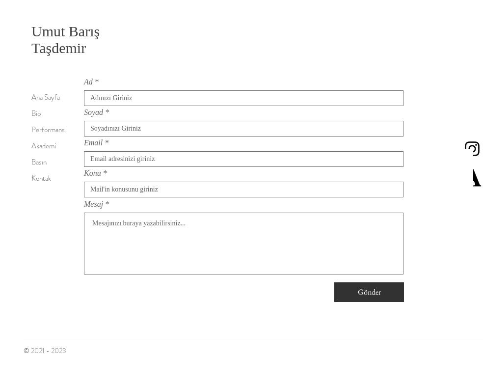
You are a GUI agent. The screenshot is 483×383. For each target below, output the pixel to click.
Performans (48, 129)
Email (93, 143)
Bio (36, 113)
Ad (88, 82)
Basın (39, 162)
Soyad (93, 112)
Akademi (43, 145)
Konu (92, 173)
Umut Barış (72, 31)
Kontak (41, 178)
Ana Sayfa (45, 97)
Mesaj (93, 204)
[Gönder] (369, 292)
